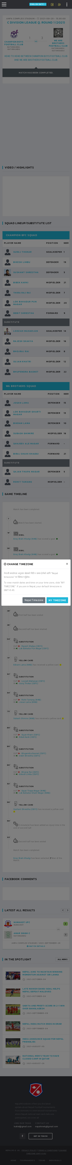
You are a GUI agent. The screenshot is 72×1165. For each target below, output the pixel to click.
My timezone (57, 600)
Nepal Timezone (34, 600)
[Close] (67, 563)
